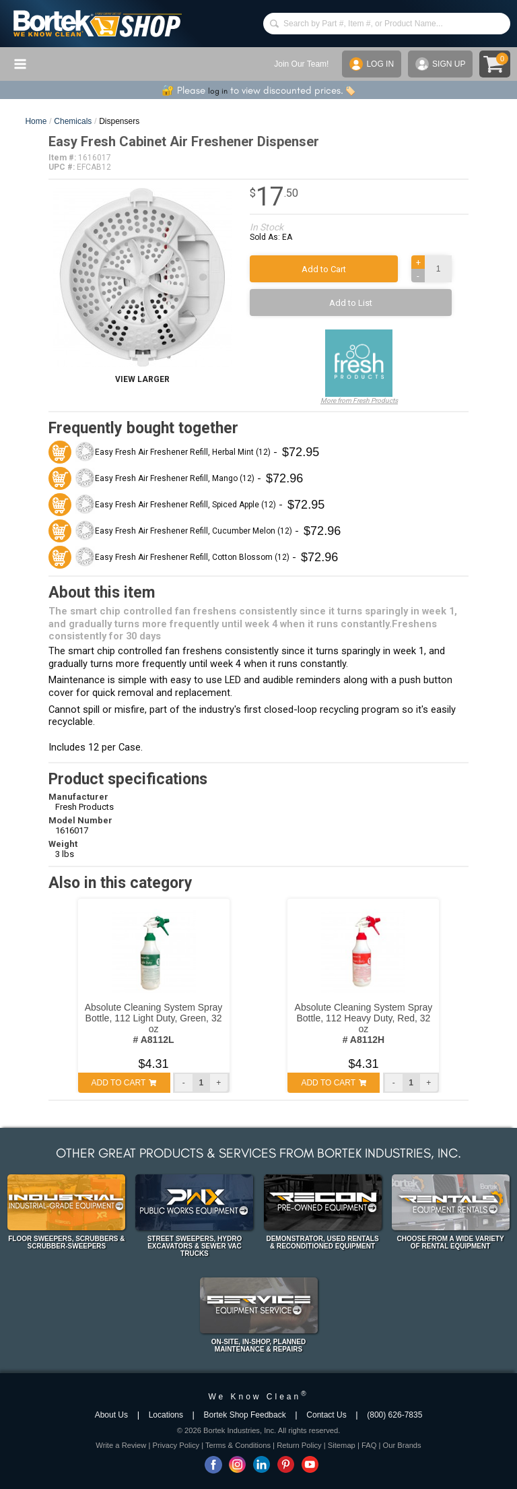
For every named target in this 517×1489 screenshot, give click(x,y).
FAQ (368, 1445)
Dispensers (119, 121)
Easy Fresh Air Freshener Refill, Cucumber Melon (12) (193, 531)
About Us (111, 1415)
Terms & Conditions (238, 1445)
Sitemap (341, 1445)
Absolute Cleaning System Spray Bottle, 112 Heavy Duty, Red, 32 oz (364, 1023)
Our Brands (401, 1445)
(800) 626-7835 (394, 1415)
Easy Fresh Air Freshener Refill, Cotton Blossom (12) (192, 557)
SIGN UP (440, 64)
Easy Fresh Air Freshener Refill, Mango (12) (174, 478)
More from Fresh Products (359, 366)
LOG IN (371, 64)
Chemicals (73, 121)
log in (218, 91)
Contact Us (326, 1415)
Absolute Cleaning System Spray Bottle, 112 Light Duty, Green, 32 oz (154, 1023)
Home (35, 121)
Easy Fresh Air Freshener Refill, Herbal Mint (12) (183, 452)
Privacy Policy (175, 1445)
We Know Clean (258, 1396)
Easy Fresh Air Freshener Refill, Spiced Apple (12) (185, 504)
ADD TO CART (124, 1082)
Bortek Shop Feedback (245, 1415)
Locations (166, 1415)
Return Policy (299, 1445)
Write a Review (121, 1445)
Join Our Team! (301, 64)
